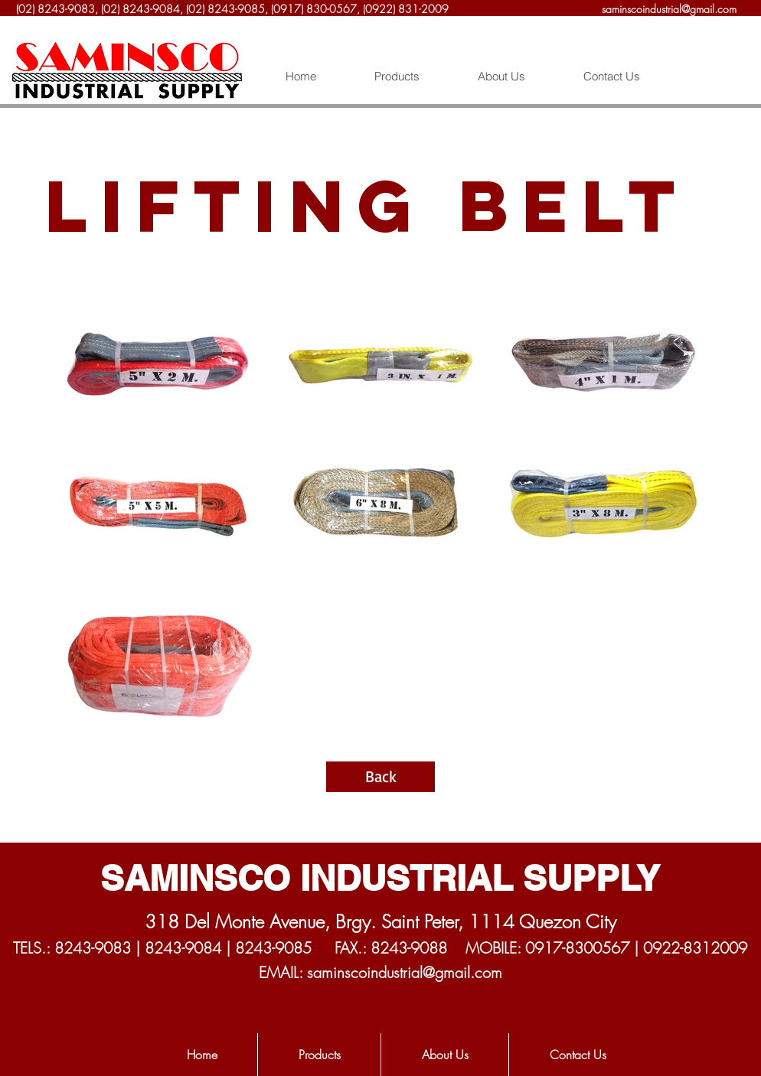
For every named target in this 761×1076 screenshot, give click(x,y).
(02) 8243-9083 (55, 9)
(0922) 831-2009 (407, 9)
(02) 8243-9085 (225, 9)
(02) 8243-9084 (140, 9)
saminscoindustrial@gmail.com (669, 9)
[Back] (380, 776)
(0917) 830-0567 (314, 9)
